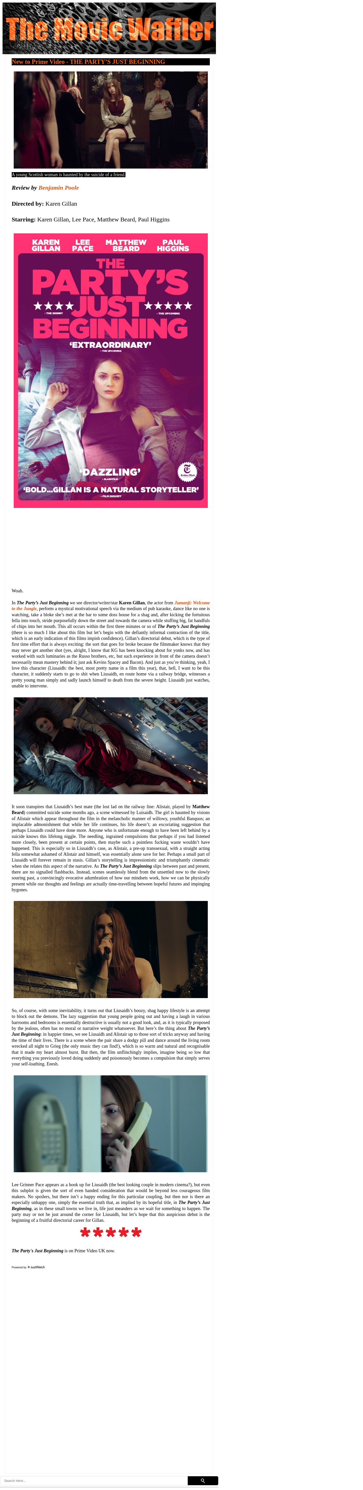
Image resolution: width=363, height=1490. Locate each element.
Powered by (28, 1267)
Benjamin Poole (58, 187)
